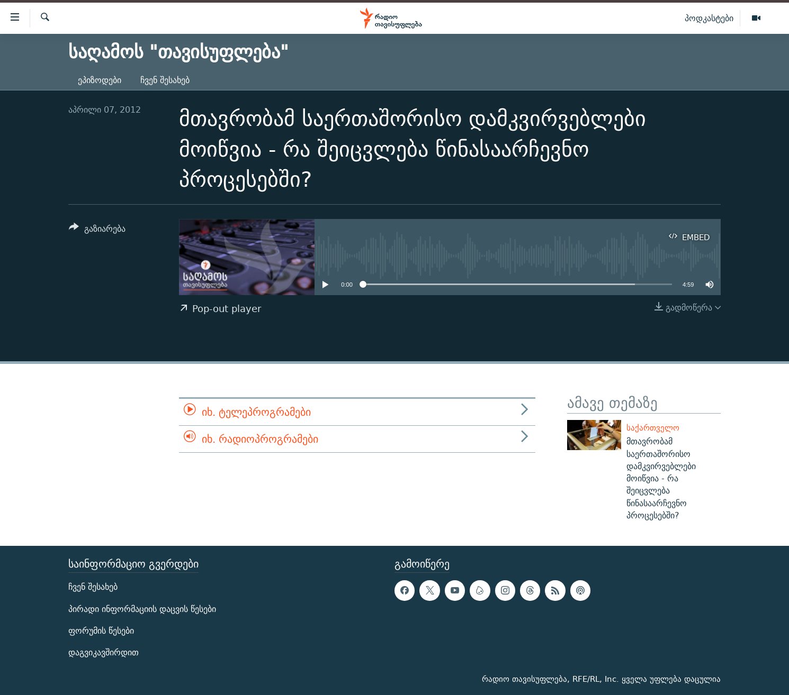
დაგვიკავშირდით (103, 652)
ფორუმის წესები (101, 630)
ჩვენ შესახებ (165, 80)
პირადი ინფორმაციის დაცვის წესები (142, 609)
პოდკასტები (709, 18)
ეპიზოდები (99, 80)
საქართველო (652, 427)
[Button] (97, 230)
